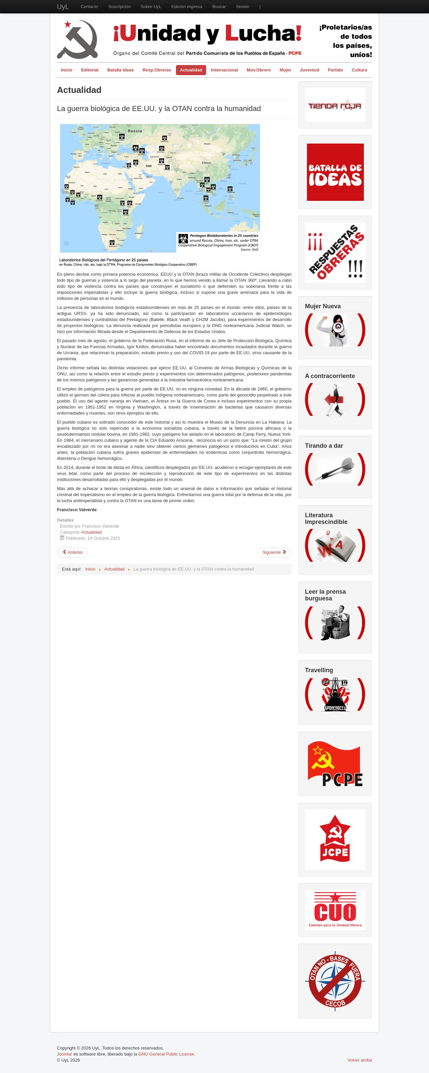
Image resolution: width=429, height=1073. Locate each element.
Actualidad (191, 69)
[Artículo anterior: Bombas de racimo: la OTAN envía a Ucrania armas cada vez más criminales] (72, 552)
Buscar (219, 6)
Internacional (224, 69)
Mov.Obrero (259, 69)
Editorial (90, 69)
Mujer (285, 69)
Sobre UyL (151, 6)
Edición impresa (186, 6)
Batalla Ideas (120, 69)
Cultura (359, 69)
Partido (335, 69)
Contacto (89, 6)
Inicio (66, 69)
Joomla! (64, 1054)
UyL (63, 6)
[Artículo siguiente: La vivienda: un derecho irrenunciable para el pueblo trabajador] (274, 552)
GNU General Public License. (166, 1054)
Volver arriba (360, 1060)
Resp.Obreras (156, 69)
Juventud (309, 69)
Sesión (242, 6)
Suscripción (119, 6)
